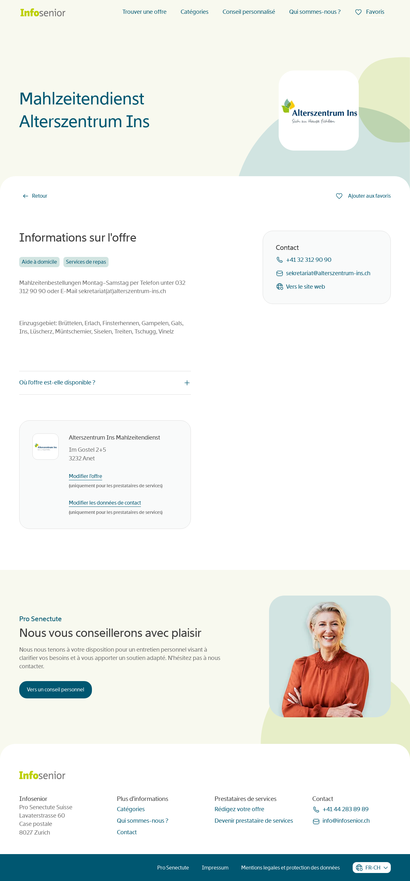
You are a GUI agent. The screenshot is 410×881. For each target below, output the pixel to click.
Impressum (215, 867)
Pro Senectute (173, 867)
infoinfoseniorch (346, 821)
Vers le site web (305, 287)
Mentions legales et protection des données (290, 867)
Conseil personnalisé (249, 12)
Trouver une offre (144, 12)
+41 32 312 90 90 (309, 260)
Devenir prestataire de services (254, 821)
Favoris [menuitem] (374, 12)
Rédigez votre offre (239, 809)
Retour (39, 196)
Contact (127, 832)
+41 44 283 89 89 (346, 809)
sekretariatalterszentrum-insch (328, 273)
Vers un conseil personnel (55, 689)
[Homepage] (43, 13)
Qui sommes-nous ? (314, 12)
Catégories (195, 12)
